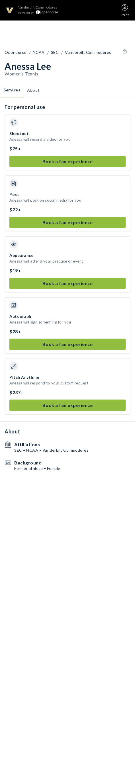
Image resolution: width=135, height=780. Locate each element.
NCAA (39, 52)
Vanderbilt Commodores (88, 52)
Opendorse (15, 52)
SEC (55, 52)
